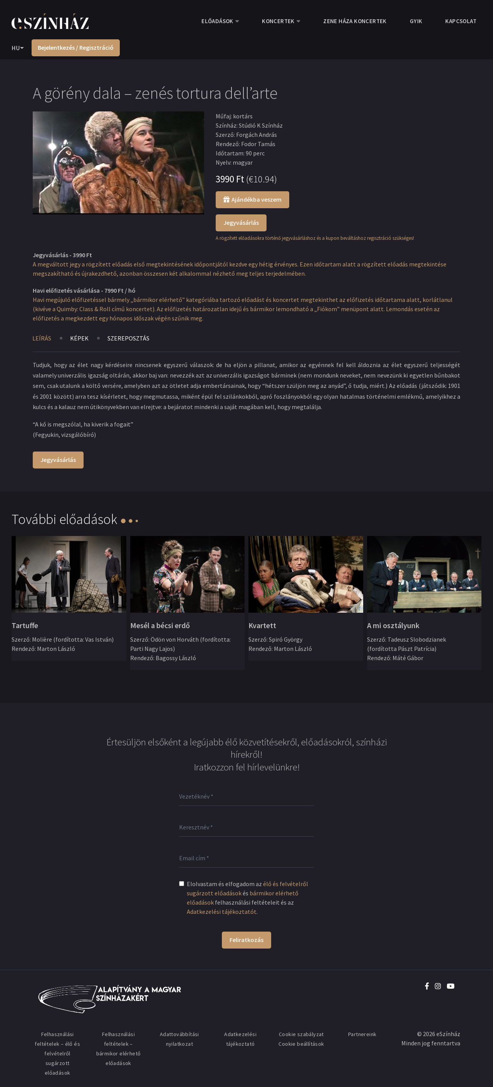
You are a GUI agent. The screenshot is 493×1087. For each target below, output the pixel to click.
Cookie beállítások (301, 1043)
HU (16, 48)
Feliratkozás (246, 940)
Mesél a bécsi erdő (160, 625)
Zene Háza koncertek (355, 21)
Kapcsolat (460, 21)
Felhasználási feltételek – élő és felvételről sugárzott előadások (57, 1053)
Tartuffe (25, 625)
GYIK (416, 21)
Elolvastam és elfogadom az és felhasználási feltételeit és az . (247, 897)
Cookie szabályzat (301, 1034)
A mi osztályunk (393, 625)
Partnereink (362, 1034)
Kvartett (262, 625)
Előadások (217, 21)
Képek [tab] (79, 338)
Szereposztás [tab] (128, 338)
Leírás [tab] (41, 338)
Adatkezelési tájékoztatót (222, 911)
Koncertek (278, 21)
